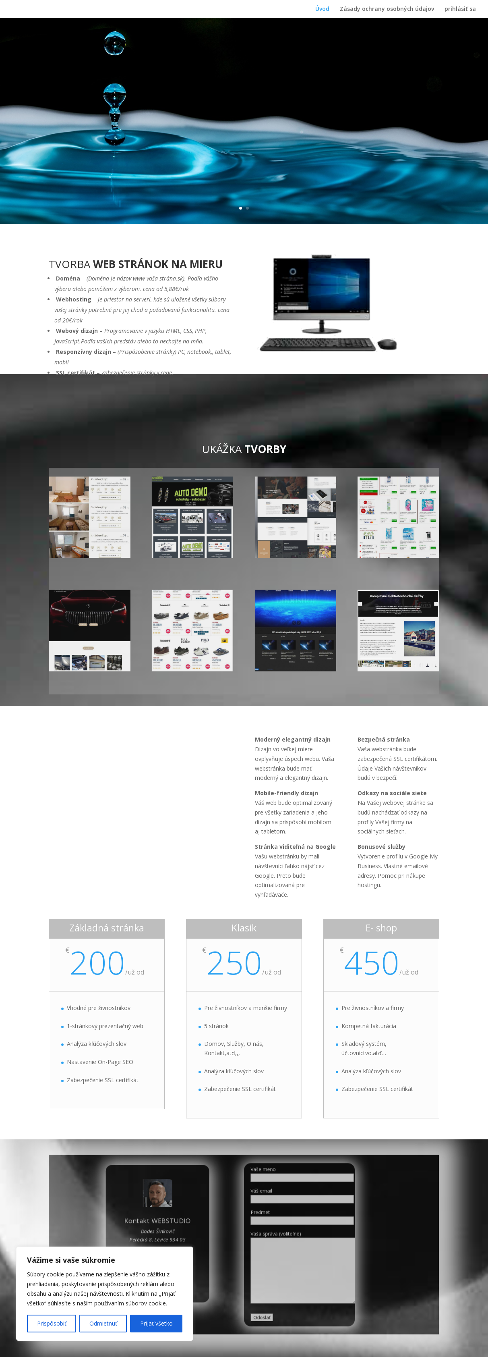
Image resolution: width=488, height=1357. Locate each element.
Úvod (322, 9)
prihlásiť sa (460, 9)
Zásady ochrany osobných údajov (387, 9)
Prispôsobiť (51, 1323)
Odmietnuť (103, 1323)
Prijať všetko (156, 1323)
